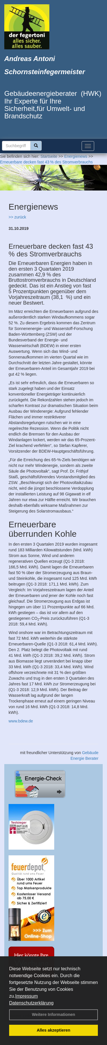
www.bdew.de (21, 721)
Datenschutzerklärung (31, 1003)
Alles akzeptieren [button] (53, 1030)
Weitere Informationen (53, 1014)
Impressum (26, 996)
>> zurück (17, 217)
